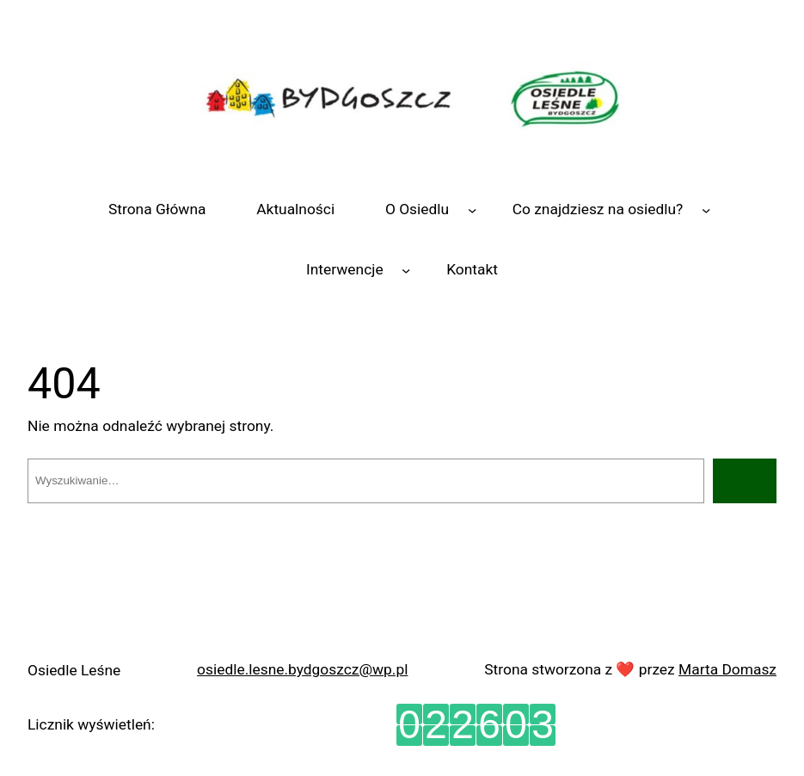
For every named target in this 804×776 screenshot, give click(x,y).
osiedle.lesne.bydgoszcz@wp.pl (302, 669)
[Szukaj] (744, 480)
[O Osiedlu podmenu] (472, 210)
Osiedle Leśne (74, 670)
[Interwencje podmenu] (406, 269)
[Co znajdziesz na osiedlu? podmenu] (706, 210)
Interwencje (345, 269)
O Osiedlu (417, 209)
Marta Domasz (727, 669)
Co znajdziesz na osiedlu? (598, 209)
